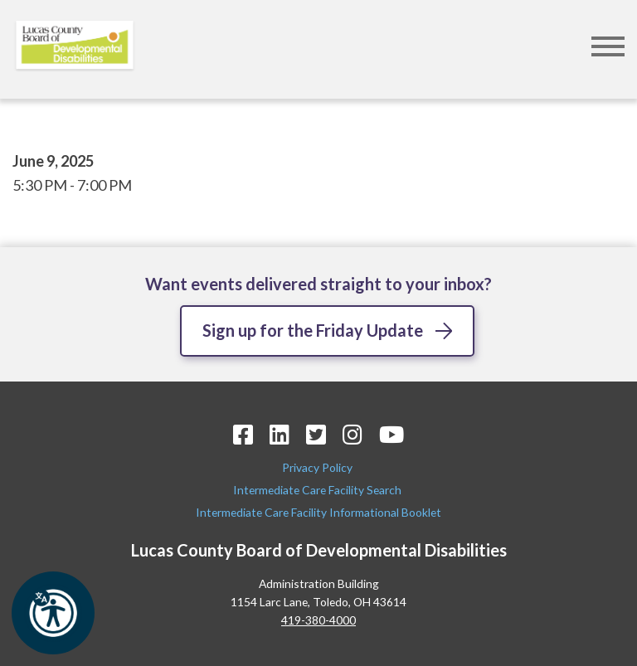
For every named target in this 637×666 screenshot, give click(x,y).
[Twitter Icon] (316, 434)
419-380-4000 (318, 620)
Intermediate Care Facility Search (318, 490)
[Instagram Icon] (352, 434)
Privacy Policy (318, 467)
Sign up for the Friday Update (312, 330)
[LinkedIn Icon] (279, 434)
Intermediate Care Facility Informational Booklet (318, 512)
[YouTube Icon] (391, 434)
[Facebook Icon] (243, 434)
